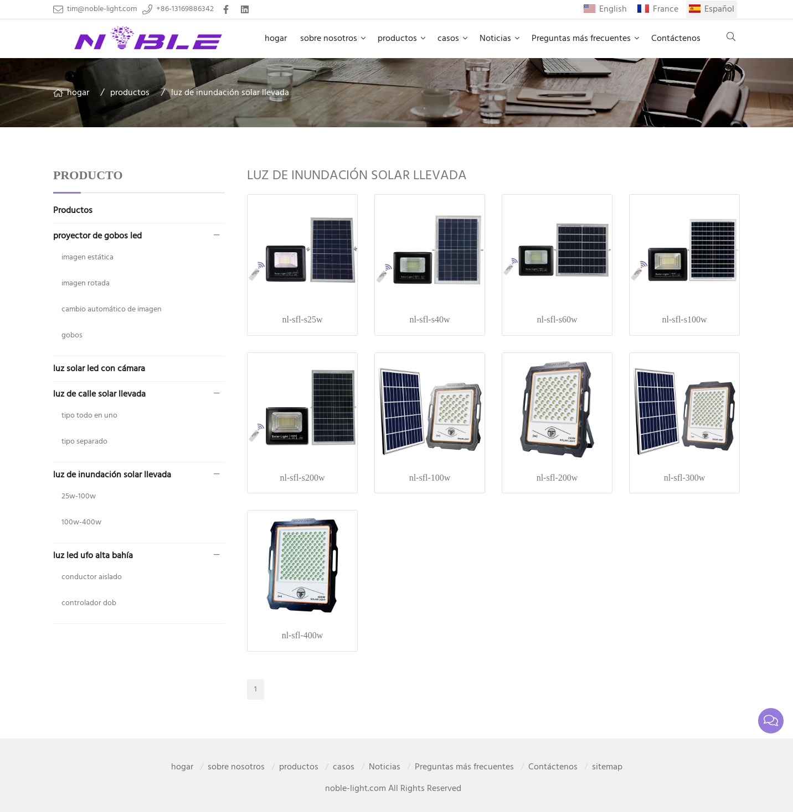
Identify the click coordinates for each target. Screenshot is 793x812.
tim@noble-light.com (102, 9)
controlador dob (88, 603)
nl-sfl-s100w (684, 319)
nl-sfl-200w (557, 477)
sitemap (607, 767)
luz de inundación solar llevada (230, 93)
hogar (276, 39)
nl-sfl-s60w (557, 319)
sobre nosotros (328, 39)
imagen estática (87, 257)
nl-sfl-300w (685, 477)
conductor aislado (91, 577)
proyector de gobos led (97, 236)
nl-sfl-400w (302, 635)
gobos (72, 335)
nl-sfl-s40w (430, 319)
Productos (72, 210)
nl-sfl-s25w (302, 319)
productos (397, 39)
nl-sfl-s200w (302, 477)
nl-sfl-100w (430, 477)
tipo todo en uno (89, 415)
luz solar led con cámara (99, 369)
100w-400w (81, 522)
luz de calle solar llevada (99, 394)
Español (719, 9)
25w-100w (78, 496)
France (665, 9)
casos (448, 39)
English (613, 9)
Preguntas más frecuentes (581, 39)
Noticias (495, 39)
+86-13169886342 (185, 9)
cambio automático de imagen (111, 309)
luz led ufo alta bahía (93, 556)
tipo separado (84, 441)
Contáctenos (676, 39)
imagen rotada (85, 283)
